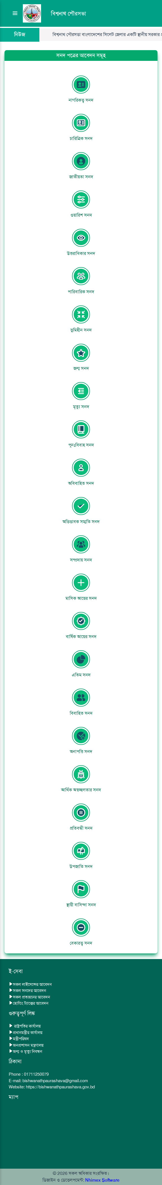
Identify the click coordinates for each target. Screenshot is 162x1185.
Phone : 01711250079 (29, 1074)
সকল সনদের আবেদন (27, 990)
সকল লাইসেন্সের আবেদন (30, 984)
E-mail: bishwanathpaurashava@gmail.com (48, 1081)
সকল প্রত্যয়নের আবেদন (29, 997)
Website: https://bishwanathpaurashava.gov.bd (52, 1087)
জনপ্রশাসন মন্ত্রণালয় (26, 1045)
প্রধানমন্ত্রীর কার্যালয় (25, 1032)
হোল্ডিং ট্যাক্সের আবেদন (28, 1003)
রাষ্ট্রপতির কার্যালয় (25, 1026)
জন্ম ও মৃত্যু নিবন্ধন (25, 1051)
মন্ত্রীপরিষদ (19, 1039)
